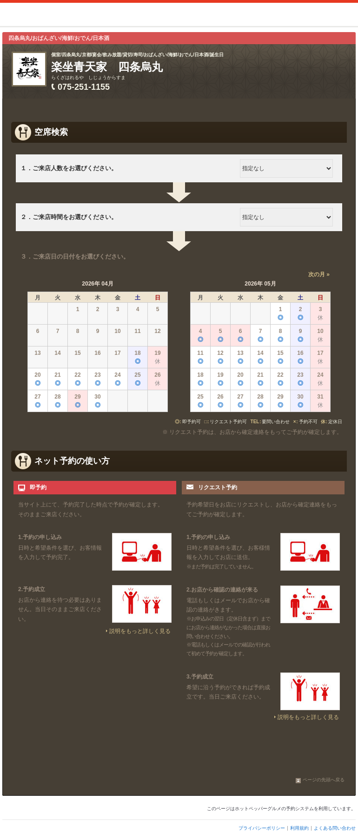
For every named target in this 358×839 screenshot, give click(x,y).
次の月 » (319, 274)
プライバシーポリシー (262, 828)
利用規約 (299, 828)
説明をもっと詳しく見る (140, 631)
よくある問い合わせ (335, 828)
